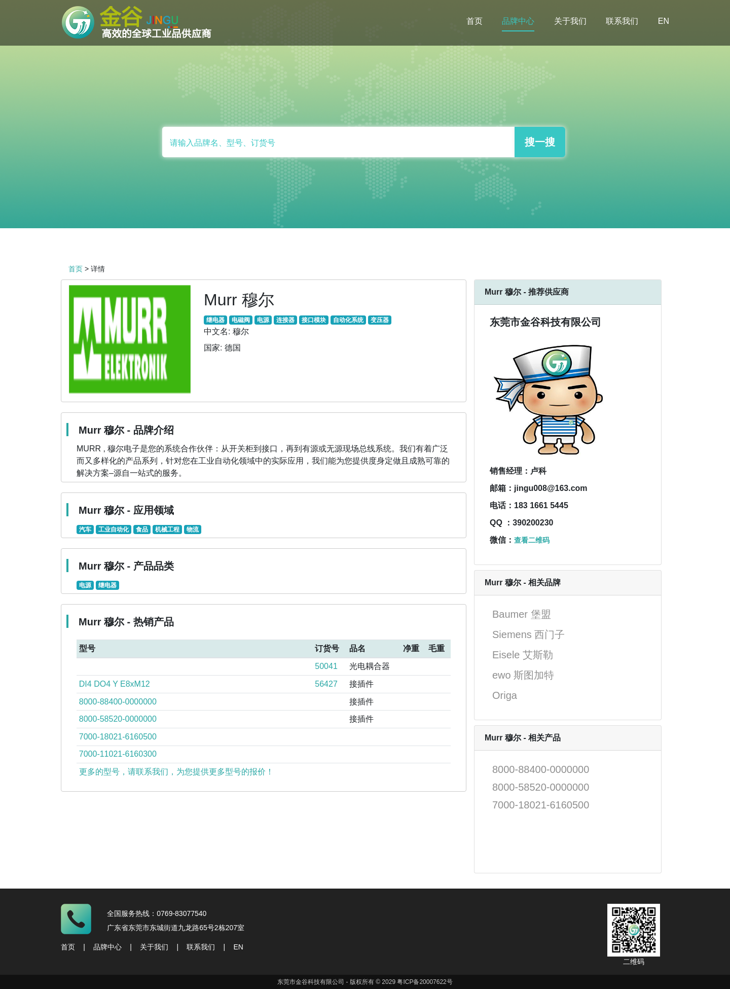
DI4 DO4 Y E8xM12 (114, 684)
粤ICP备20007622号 (424, 981)
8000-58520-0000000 (118, 719)
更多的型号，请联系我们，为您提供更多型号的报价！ (176, 771)
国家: (213, 347)
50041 (326, 666)
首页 (474, 21)
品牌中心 (518, 21)
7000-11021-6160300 (118, 754)
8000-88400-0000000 (118, 701)
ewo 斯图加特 (523, 675)
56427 (326, 684)
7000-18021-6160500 (118, 736)
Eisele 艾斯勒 (522, 654)
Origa (504, 695)
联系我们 (622, 21)
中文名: (217, 331)
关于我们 (570, 21)
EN (663, 21)
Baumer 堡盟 (521, 614)
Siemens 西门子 (528, 634)
